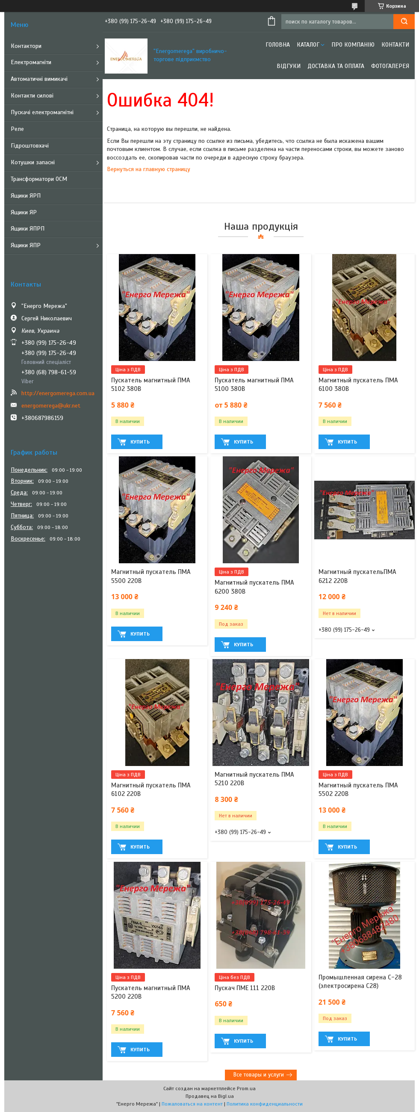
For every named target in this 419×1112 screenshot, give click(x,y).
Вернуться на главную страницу (148, 169)
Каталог (308, 44)
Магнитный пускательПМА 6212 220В (357, 576)
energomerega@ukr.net (50, 405)
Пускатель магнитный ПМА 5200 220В (150, 992)
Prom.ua (246, 1088)
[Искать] (404, 21)
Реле (17, 129)
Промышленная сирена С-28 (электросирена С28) (360, 981)
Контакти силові (32, 95)
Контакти (395, 44)
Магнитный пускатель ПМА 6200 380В (254, 587)
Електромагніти (31, 62)
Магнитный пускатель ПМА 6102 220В (151, 789)
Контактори (26, 46)
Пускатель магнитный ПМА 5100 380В (254, 384)
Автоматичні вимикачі (39, 79)
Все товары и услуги (258, 1074)
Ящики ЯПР (26, 245)
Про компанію (353, 44)
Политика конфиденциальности (265, 1104)
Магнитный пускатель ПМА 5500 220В (151, 576)
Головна (278, 44)
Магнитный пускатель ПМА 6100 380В (358, 384)
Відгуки (289, 66)
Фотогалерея (390, 66)
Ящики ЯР (24, 212)
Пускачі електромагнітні (42, 112)
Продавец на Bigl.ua (210, 1096)
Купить (140, 442)
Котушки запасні (33, 162)
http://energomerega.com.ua (57, 393)
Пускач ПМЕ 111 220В (245, 988)
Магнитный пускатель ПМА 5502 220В (358, 789)
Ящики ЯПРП (27, 228)
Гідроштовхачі (30, 145)
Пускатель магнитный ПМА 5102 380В (150, 384)
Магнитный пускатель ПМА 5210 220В (254, 779)
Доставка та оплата (335, 66)
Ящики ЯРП (26, 195)
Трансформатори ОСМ (39, 179)
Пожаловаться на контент (192, 1104)
